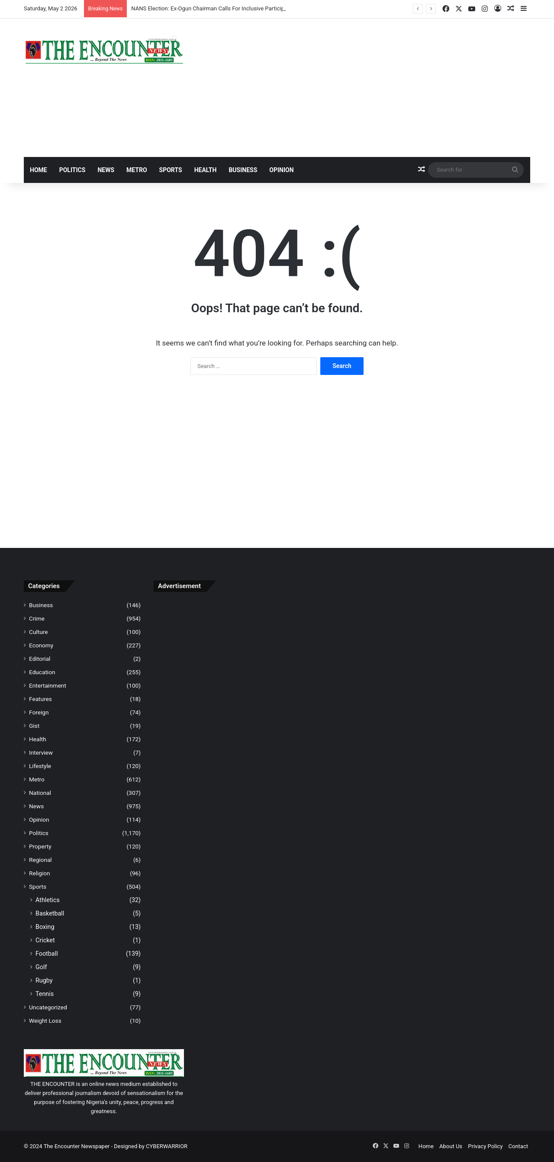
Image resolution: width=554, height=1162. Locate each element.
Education (42, 672)
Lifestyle (40, 765)
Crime (37, 618)
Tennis (44, 993)
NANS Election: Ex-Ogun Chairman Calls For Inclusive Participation (214, 8)
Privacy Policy (485, 1146)
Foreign (38, 712)
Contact (518, 1146)
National (40, 792)
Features (40, 698)
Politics (72, 169)
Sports (170, 169)
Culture (38, 631)
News (105, 169)
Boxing (45, 926)
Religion (39, 873)
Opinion (281, 169)
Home (38, 169)
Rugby (44, 980)
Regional (40, 859)
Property (40, 846)
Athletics (47, 899)
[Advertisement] (363, 87)
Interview (41, 752)
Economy (41, 645)
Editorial (39, 658)
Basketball (49, 913)
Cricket (45, 940)
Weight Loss (45, 1020)
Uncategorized (48, 1007)
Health (205, 169)
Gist (34, 725)
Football (46, 953)
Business (243, 169)
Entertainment (47, 685)
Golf (41, 967)
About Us (450, 1146)
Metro (136, 169)
